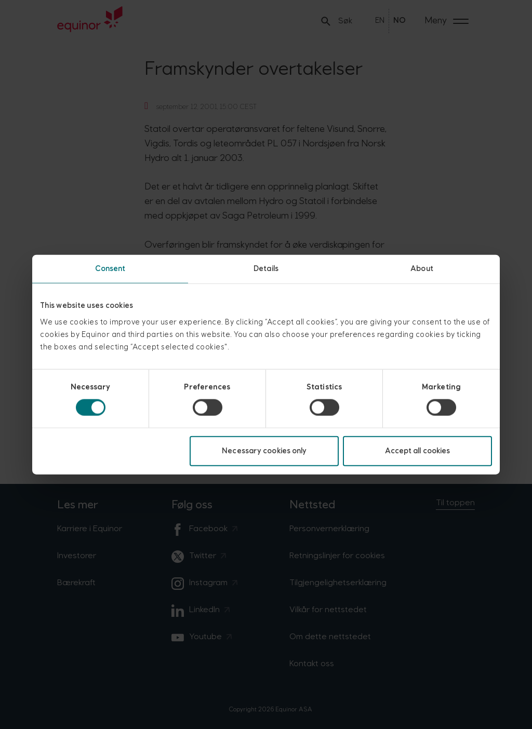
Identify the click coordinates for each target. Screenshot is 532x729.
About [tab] (421, 269)
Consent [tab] (110, 269)
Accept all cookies (417, 450)
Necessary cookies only (264, 450)
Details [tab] (266, 269)
